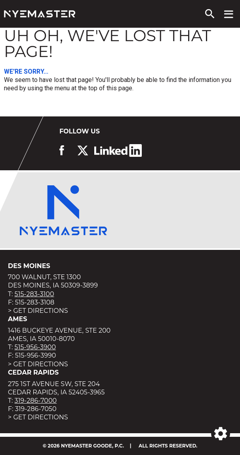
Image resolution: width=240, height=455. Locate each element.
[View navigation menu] (228, 14)
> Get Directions (38, 310)
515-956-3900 (35, 347)
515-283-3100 (34, 294)
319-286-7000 (36, 400)
